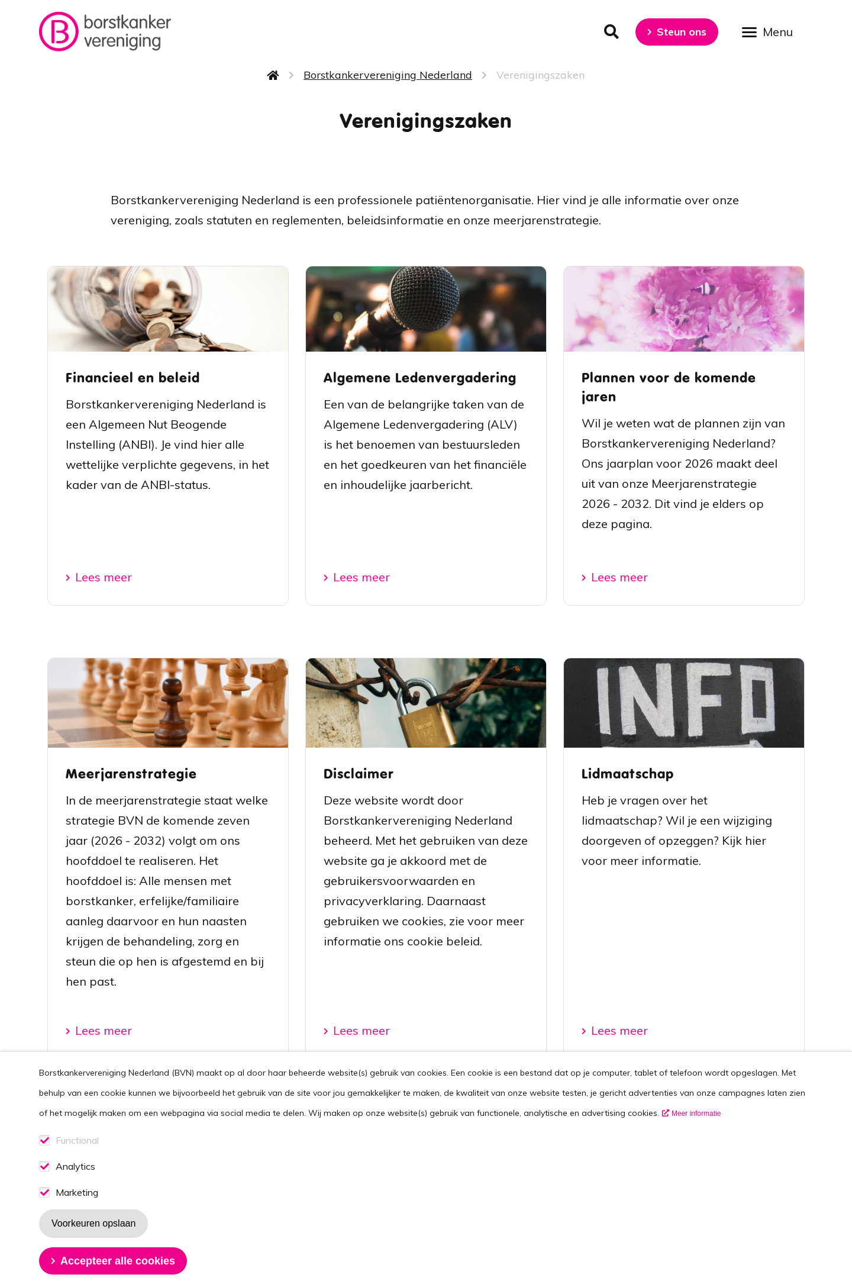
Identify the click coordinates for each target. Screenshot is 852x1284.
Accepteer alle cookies (117, 1270)
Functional (77, 1149)
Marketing (77, 1201)
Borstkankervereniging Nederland (388, 75)
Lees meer (103, 576)
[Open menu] (771, 31)
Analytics (75, 1175)
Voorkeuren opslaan (93, 1232)
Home (273, 75)
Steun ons (681, 31)
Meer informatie (696, 1122)
